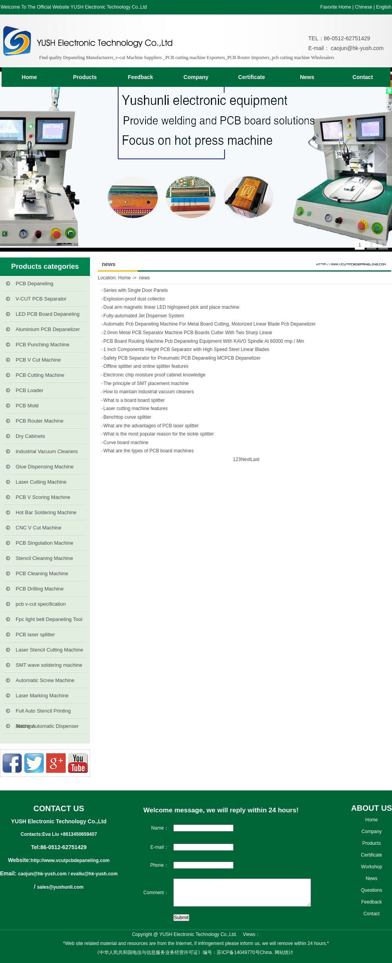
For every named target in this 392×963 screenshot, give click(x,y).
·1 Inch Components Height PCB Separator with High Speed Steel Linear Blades (186, 349)
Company (196, 77)
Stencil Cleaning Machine (44, 558)
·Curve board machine (125, 442)
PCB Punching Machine (42, 344)
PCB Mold (27, 406)
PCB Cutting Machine (40, 375)
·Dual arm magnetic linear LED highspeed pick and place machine (170, 307)
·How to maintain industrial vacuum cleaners (148, 391)
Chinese (363, 7)
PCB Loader (29, 390)
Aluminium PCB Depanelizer (48, 329)
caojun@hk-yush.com (356, 48)
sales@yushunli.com (60, 887)
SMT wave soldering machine (49, 665)
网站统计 (284, 952)
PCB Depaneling (34, 283)
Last (254, 459)
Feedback (140, 77)
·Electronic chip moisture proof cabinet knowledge (153, 375)
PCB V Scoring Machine (43, 497)
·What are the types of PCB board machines (148, 451)
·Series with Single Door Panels (135, 290)
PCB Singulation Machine (44, 543)
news (144, 278)
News (307, 77)
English (383, 7)
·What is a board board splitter (133, 400)
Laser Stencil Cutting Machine (49, 650)
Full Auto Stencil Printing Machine (43, 713)
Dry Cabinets (30, 436)
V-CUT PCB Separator (41, 299)
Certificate (251, 77)
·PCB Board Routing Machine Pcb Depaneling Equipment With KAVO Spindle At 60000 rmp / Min (203, 341)
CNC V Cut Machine (38, 528)
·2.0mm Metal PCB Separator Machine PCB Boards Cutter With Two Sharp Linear (187, 332)
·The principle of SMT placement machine (145, 383)
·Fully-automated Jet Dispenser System (143, 316)
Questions (371, 890)
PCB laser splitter (35, 634)
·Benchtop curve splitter (126, 417)
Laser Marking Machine (42, 695)
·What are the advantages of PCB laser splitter (150, 425)
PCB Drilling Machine (40, 589)
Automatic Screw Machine (45, 680)
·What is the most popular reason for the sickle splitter (158, 434)
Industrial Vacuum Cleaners (47, 451)
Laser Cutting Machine (41, 482)
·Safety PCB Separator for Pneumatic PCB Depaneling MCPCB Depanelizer (181, 358)
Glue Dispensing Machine (45, 467)
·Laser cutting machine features (134, 408)
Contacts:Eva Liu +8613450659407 (59, 834)
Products (85, 77)
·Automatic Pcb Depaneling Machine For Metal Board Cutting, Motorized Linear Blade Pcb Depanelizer (209, 324)
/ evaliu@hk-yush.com (92, 874)
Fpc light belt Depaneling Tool (49, 619)
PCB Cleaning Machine (42, 573)
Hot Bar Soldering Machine (46, 512)
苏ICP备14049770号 (238, 952)
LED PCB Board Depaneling (47, 314)
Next (246, 459)
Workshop (371, 866)
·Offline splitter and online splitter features (145, 366)
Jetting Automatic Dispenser (47, 726)
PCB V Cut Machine (38, 360)
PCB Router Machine (39, 421)
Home (29, 77)
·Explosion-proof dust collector (133, 299)
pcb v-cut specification (41, 604)
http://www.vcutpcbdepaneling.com (70, 860)
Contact (362, 77)
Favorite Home (335, 7)
